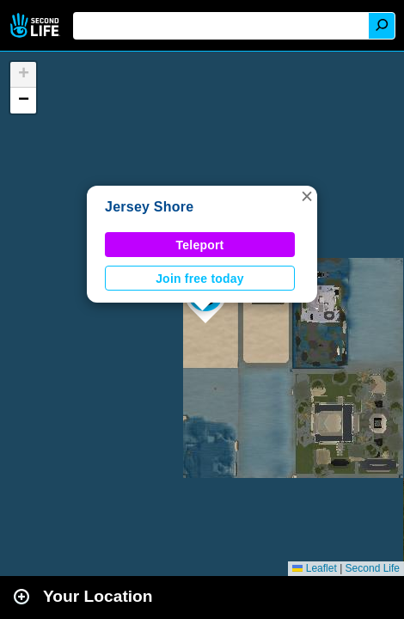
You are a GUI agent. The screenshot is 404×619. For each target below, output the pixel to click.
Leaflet (314, 568)
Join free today (200, 278)
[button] (307, 196)
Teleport (200, 245)
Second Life (36, 25)
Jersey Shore (149, 206)
